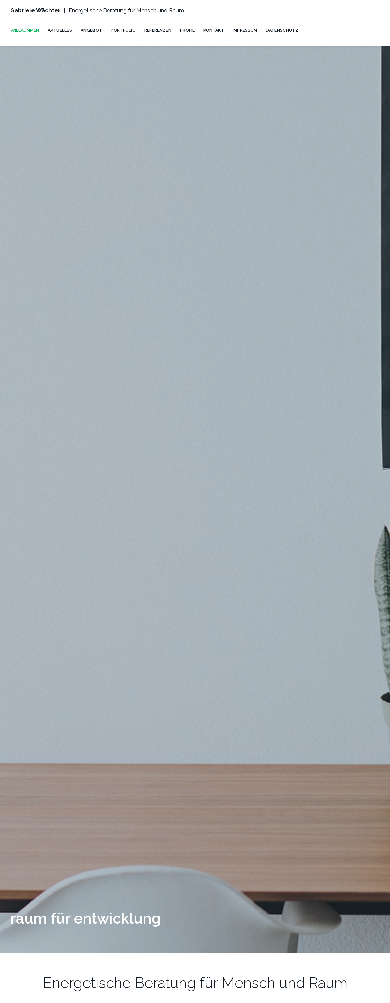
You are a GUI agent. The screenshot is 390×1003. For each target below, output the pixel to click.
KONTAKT (213, 30)
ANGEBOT (91, 30)
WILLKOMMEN (24, 30)
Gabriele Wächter (35, 10)
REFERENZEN (157, 30)
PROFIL (187, 30)
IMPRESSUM (245, 30)
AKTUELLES (60, 30)
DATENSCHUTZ (282, 30)
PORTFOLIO (123, 30)
